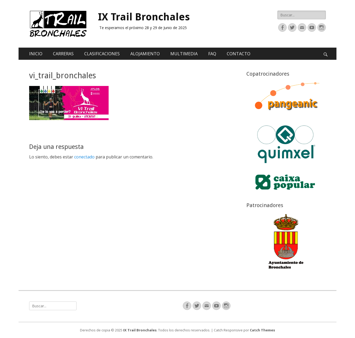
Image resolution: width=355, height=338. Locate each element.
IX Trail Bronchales (144, 17)
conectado (84, 157)
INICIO (35, 54)
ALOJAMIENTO (145, 54)
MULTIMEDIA (184, 54)
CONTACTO (238, 54)
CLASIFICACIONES (102, 54)
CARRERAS (63, 54)
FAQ (212, 54)
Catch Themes (262, 330)
